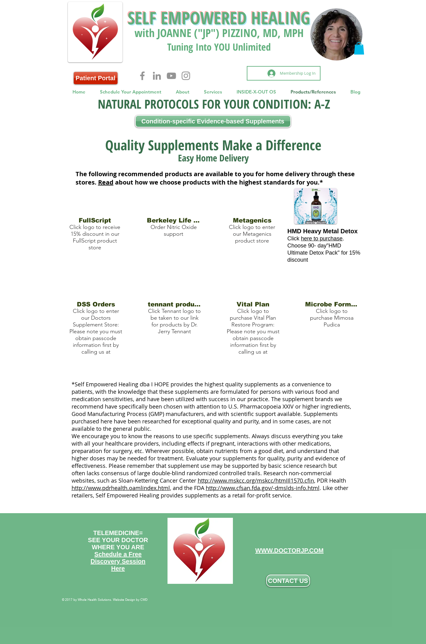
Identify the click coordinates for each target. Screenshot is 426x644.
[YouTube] (171, 75)
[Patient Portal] (96, 78)
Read (106, 182)
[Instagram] (186, 75)
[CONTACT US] (288, 581)
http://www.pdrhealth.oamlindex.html (121, 488)
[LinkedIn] (157, 75)
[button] (359, 48)
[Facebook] (142, 75)
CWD (143, 599)
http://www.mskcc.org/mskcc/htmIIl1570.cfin (256, 480)
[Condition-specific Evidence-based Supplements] (213, 121)
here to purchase (322, 238)
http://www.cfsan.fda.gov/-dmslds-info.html (263, 488)
